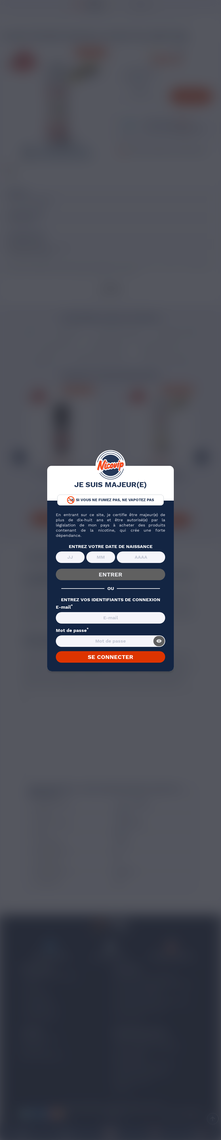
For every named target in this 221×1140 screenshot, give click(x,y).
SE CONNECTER (110, 656)
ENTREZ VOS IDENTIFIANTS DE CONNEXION (110, 599)
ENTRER (110, 574)
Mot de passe (72, 630)
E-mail (64, 607)
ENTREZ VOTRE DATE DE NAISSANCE (111, 546)
